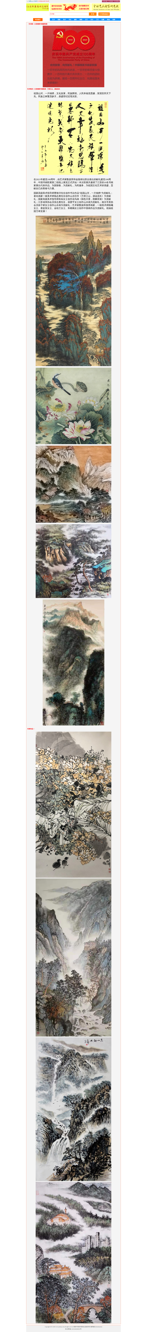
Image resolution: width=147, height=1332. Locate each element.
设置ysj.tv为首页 (33, 1)
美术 (64, 19)
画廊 (113, 19)
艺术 (53, 19)
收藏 (103, 19)
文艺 (86, 19)
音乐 (92, 19)
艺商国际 (110, 1)
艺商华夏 (104, 1)
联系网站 (116, 1)
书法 (70, 19)
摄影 (75, 19)
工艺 (97, 19)
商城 (108, 19)
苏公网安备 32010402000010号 (73, 1329)
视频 (59, 19)
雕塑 (81, 19)
